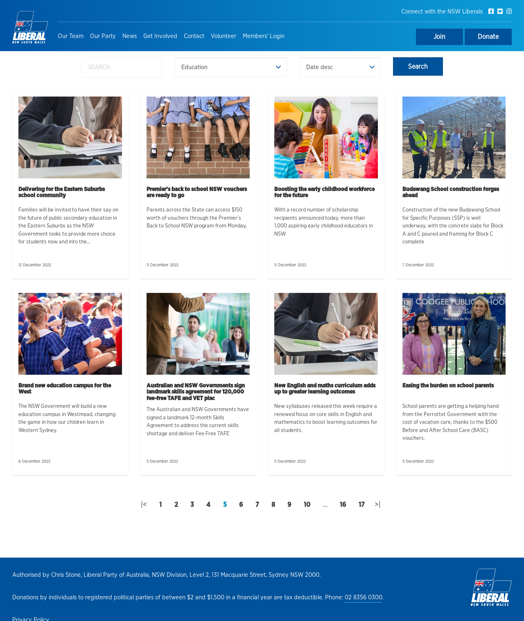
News (129, 36)
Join (439, 37)
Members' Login (264, 36)
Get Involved (160, 36)
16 (343, 505)
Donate (488, 37)
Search (418, 66)
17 (362, 505)
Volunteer (223, 36)
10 (307, 505)
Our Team (71, 36)
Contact (194, 36)
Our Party (103, 36)
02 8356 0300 (363, 597)
